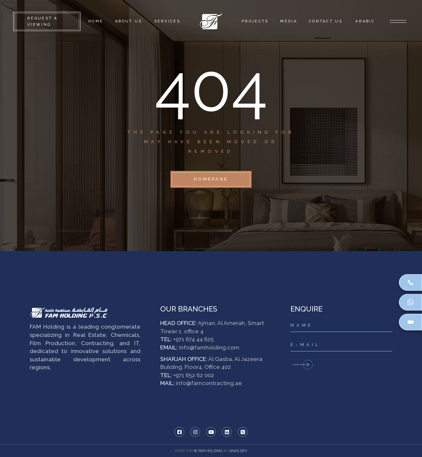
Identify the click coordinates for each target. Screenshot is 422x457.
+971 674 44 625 (193, 339)
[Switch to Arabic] (364, 21)
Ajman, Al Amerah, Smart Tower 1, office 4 (212, 327)
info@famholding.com (209, 347)
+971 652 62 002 (193, 375)
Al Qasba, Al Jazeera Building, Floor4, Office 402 (211, 363)
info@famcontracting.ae (209, 383)
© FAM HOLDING (208, 451)
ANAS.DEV (238, 451)
